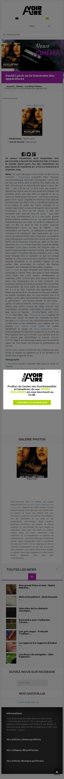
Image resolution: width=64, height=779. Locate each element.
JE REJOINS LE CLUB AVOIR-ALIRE (32, 402)
